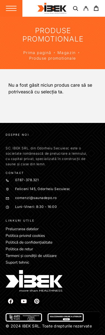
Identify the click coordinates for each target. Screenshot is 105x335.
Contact (15, 172)
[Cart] (96, 9)
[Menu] (11, 8)
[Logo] (52, 8)
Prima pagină (37, 52)
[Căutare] (75, 9)
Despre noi (17, 134)
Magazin (66, 52)
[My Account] (86, 9)
